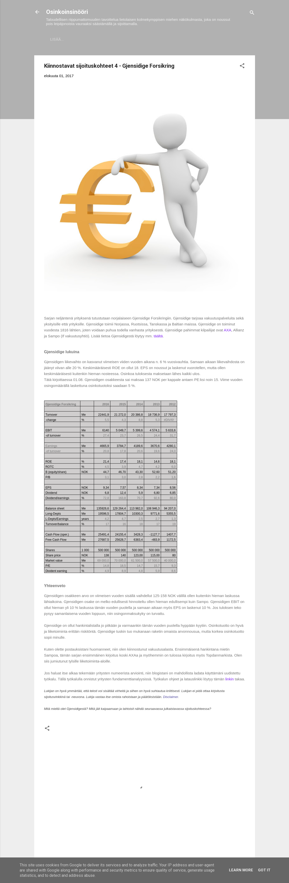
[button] (242, 67)
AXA (227, 331)
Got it (264, 870)
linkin (230, 680)
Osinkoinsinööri (67, 11)
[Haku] (252, 13)
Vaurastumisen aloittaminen (161, 39)
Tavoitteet (212, 39)
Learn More (241, 870)
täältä (158, 337)
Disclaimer (170, 698)
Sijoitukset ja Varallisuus (93, 39)
